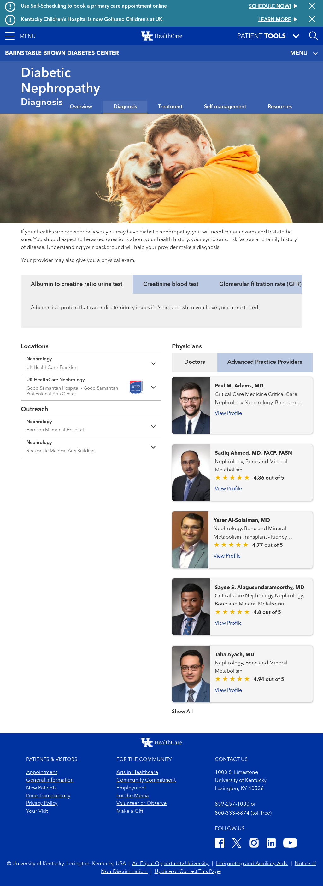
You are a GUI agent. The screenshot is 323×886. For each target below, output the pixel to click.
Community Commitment (146, 780)
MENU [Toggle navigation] (304, 53)
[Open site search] (313, 36)
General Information (50, 780)
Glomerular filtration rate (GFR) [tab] (260, 284)
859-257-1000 (232, 804)
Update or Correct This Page (188, 871)
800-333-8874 (232, 813)
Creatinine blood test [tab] (170, 284)
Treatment (170, 106)
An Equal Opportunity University (170, 863)
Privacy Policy (41, 803)
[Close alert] (312, 6)
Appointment (41, 772)
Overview (81, 106)
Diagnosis (125, 106)
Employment (131, 788)
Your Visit (37, 811)
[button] (20, 36)
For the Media (132, 796)
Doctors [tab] (194, 362)
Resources (280, 106)
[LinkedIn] (271, 844)
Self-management (225, 106)
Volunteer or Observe (141, 803)
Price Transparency (48, 796)
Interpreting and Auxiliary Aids (252, 863)
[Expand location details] (91, 363)
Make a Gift (129, 811)
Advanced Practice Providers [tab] (264, 362)
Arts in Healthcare (137, 772)
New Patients (41, 788)
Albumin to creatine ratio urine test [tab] (76, 284)
